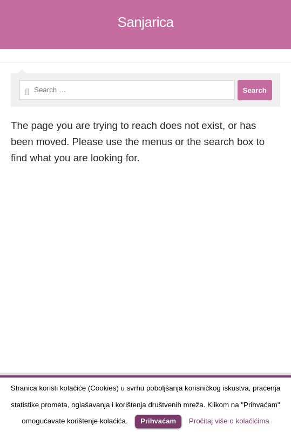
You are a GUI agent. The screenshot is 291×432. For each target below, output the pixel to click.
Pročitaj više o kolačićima (229, 421)
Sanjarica (146, 22)
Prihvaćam (158, 421)
